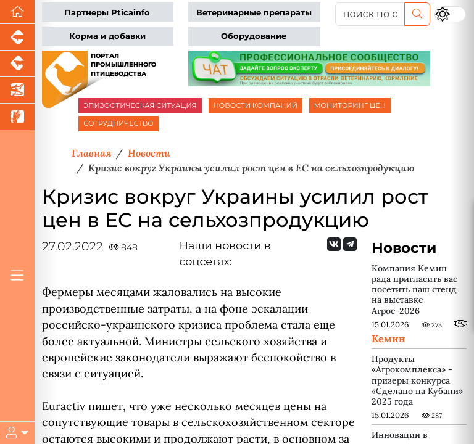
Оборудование (253, 36)
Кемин (388, 338)
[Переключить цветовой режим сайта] (450, 14)
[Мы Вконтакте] (334, 244)
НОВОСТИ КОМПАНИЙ (255, 105)
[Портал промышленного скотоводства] (17, 64)
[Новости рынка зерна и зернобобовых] (17, 117)
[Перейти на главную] (17, 12)
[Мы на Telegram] (350, 244)
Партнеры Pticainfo (107, 12)
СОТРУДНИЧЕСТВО (118, 123)
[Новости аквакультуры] (17, 90)
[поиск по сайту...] (370, 14)
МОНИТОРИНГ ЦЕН (350, 105)
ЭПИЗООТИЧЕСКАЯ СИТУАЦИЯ (139, 105)
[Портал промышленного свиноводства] (17, 37)
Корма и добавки (107, 36)
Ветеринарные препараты (254, 12)
